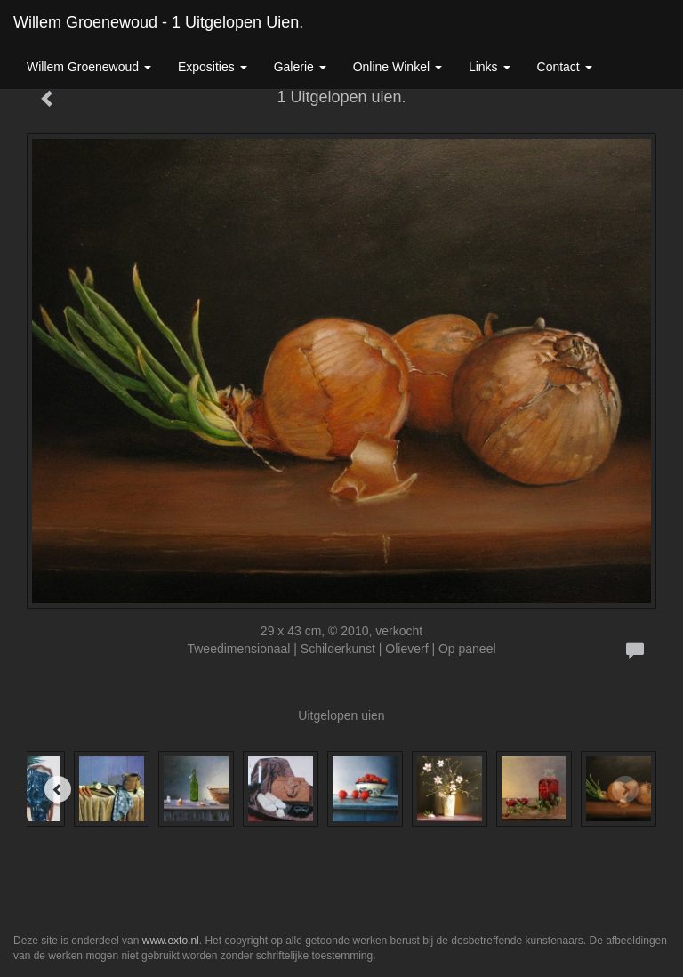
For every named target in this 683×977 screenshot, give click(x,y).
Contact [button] (564, 67)
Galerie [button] (300, 67)
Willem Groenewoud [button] (89, 67)
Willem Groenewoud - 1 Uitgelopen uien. (158, 22)
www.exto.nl (170, 940)
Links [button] (489, 67)
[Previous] (57, 789)
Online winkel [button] (397, 67)
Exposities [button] (212, 67)
